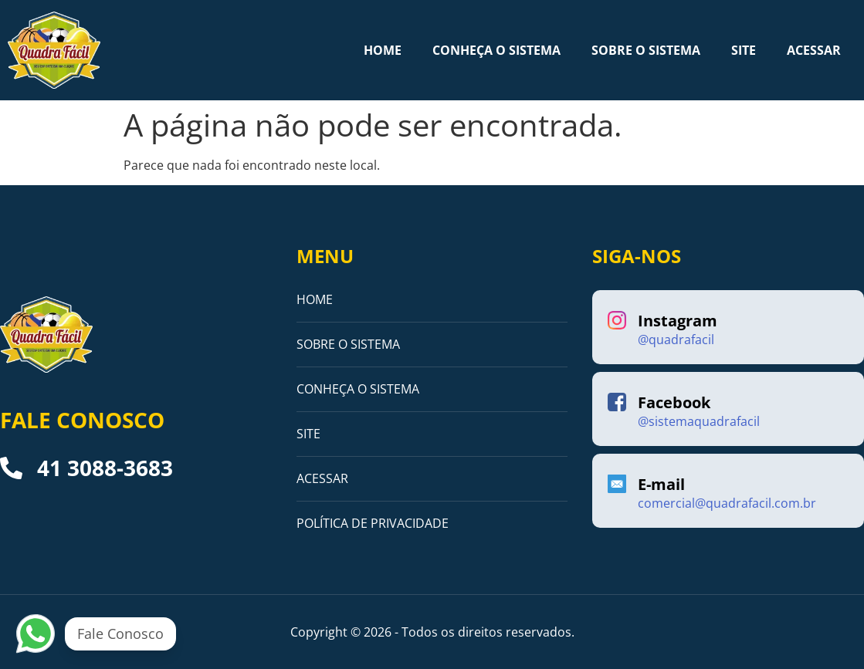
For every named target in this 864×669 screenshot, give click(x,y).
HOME (383, 50)
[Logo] (54, 50)
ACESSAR (814, 50)
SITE (743, 50)
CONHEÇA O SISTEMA (496, 50)
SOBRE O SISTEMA (645, 50)
